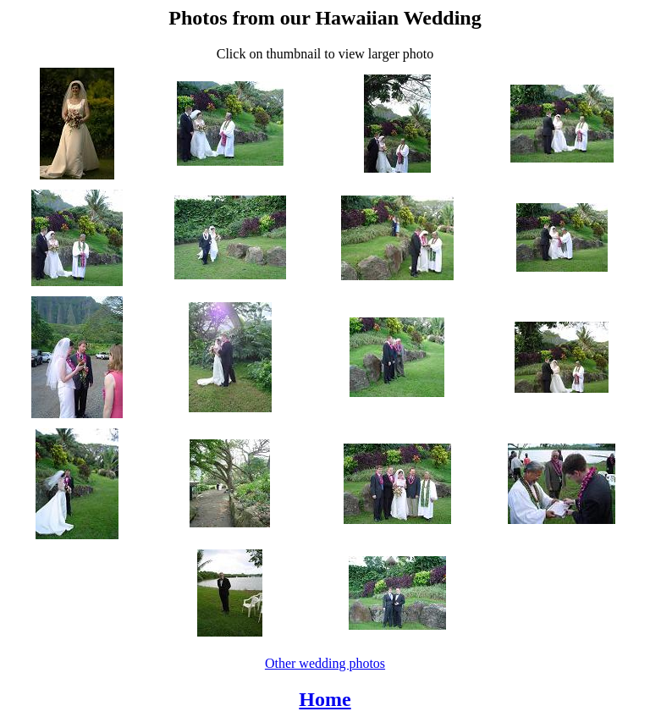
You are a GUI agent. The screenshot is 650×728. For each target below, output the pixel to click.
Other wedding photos (325, 663)
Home (324, 699)
